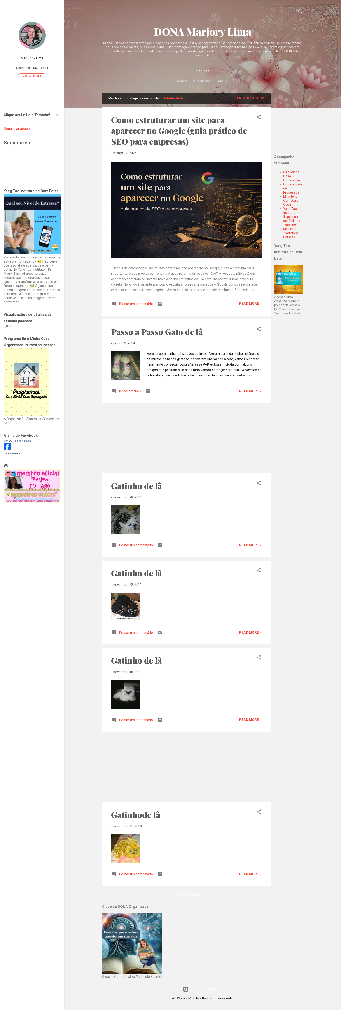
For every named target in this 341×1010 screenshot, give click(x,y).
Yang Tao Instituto (290, 212)
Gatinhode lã (135, 815)
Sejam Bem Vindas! (193, 81)
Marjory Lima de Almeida (17, 441)
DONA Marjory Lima (202, 31)
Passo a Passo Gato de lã (157, 332)
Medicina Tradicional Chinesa (291, 234)
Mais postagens (186, 895)
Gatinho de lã (136, 486)
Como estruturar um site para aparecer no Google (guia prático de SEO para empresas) (179, 131)
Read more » (250, 304)
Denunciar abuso (17, 129)
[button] (259, 118)
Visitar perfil (32, 76)
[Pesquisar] (300, 12)
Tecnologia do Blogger (202, 989)
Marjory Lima (32, 58)
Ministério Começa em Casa (292, 201)
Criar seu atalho (12, 453)
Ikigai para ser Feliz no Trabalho (291, 222)
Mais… (223, 81)
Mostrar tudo (250, 99)
